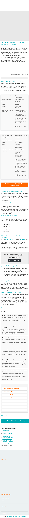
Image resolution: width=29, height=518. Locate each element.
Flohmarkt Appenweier (7, 443)
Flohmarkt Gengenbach (7, 441)
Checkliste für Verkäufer (8, 403)
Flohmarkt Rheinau (6, 440)
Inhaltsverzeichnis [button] (6, 78)
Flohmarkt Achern (6, 432)
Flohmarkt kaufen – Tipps (8, 391)
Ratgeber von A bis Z (7, 397)
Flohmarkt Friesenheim (7, 437)
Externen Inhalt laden (14, 260)
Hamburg (3, 472)
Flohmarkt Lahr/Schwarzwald (8, 434)
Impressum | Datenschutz (20, 516)
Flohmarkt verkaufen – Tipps (9, 394)
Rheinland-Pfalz (5, 482)
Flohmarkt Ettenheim (7, 438)
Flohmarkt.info (4, 246)
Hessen (2, 474)
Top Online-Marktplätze (8, 406)
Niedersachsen (4, 478)
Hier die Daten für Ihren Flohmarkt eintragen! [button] (13, 420)
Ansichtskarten (5, 498)
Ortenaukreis (22, 239)
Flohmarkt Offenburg (7, 433)
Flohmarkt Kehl (5, 430)
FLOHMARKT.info (10, 516)
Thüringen (3, 492)
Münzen (2, 500)
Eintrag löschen (4, 513)
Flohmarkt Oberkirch (7, 436)
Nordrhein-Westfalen (6, 480)
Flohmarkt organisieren (8, 400)
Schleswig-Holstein (6, 490)
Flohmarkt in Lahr (9, 239)
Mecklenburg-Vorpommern (7, 476)
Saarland (3, 484)
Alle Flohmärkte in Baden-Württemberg (11, 388)
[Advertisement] (14, 26)
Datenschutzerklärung (14, 257)
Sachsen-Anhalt (5, 488)
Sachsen (3, 486)
